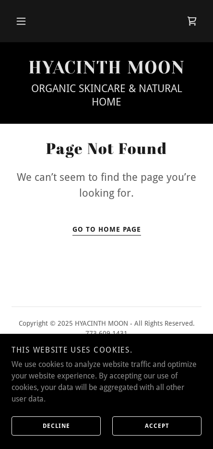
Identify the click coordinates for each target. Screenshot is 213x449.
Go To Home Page (106, 229)
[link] (191, 21)
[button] (21, 21)
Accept (140, 426)
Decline (41, 426)
